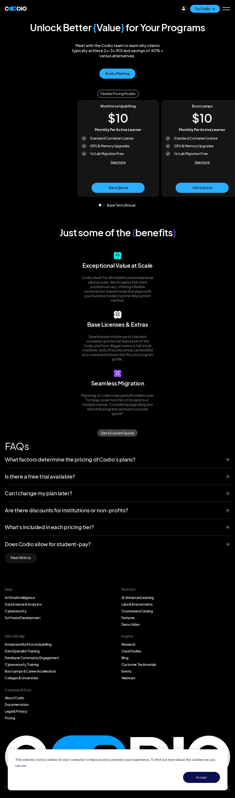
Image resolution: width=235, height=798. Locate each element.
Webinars (128, 678)
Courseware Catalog (137, 611)
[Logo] (16, 8)
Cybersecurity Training (22, 664)
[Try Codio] (205, 9)
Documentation (17, 704)
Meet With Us (21, 558)
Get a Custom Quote (117, 433)
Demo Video (130, 624)
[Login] (183, 8)
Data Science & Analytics (23, 604)
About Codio (14, 698)
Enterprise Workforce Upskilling (28, 644)
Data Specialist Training (22, 651)
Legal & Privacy (16, 711)
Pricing (10, 718)
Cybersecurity (15, 611)
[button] (226, 8)
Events (126, 671)
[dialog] (117, 769)
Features (128, 617)
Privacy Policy (37, 765)
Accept (201, 777)
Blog (124, 658)
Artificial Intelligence (20, 597)
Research (128, 644)
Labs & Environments (137, 604)
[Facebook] (227, 788)
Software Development (23, 617)
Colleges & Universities (21, 678)
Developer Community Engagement (32, 658)
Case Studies (131, 651)
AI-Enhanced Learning (137, 597)
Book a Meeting (117, 73)
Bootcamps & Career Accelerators (30, 671)
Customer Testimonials (138, 664)
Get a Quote (118, 187)
